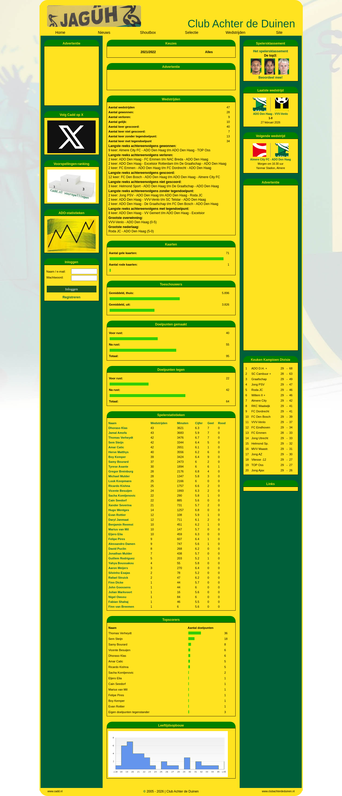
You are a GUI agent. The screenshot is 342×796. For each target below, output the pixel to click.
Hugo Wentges (119, 510)
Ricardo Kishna (119, 485)
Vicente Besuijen (120, 490)
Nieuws (104, 32)
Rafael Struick (118, 577)
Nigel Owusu (118, 597)
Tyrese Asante (118, 466)
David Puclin (117, 548)
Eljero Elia (116, 534)
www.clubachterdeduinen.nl (278, 791)
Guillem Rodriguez (122, 558)
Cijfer (199, 423)
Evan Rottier (117, 514)
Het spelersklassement (270, 51)
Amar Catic (116, 447)
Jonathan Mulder (120, 553)
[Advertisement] (72, 76)
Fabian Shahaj (119, 601)
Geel (210, 423)
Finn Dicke (116, 582)
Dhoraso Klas (118, 428)
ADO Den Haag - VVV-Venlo (270, 113)
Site (279, 32)
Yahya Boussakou (121, 563)
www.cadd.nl (55, 791)
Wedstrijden (236, 32)
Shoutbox (148, 32)
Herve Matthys (119, 452)
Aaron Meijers (118, 568)
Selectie (192, 32)
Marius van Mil (119, 529)
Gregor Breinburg (121, 471)
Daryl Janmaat (119, 519)
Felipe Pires (117, 539)
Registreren (72, 297)
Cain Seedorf (118, 500)
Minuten (182, 423)
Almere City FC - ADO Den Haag (270, 159)
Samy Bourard (119, 461)
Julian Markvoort (120, 592)
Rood (222, 423)
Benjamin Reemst (121, 524)
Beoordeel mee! (270, 77)
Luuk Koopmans (120, 481)
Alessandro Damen (122, 543)
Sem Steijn (116, 442)
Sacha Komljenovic (122, 495)
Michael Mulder (119, 476)
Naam (113, 423)
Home (60, 32)
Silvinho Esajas (119, 572)
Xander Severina (120, 505)
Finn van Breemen (121, 606)
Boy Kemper (117, 456)
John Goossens (120, 587)
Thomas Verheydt (121, 437)
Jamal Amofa (118, 432)
